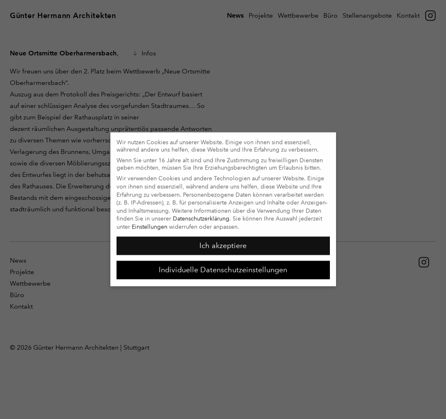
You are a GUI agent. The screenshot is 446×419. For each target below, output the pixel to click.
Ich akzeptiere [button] (223, 241)
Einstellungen (149, 222)
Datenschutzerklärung (201, 214)
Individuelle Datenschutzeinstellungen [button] (223, 265)
